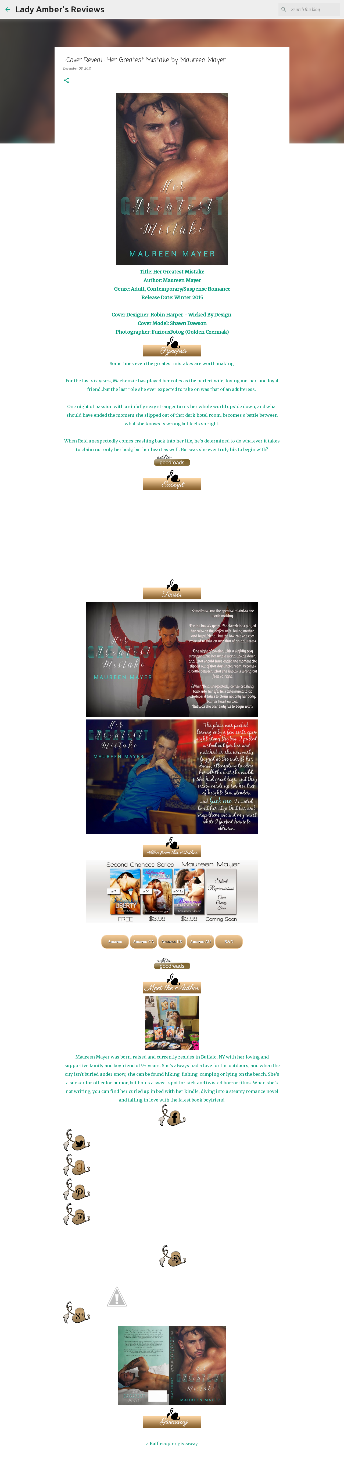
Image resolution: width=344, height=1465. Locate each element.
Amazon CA (143, 942)
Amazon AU (200, 942)
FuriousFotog (168, 332)
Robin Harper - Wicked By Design (190, 315)
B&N (228, 942)
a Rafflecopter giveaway (172, 1443)
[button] (66, 80)
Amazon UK (172, 942)
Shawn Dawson (188, 323)
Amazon (115, 942)
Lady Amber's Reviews (59, 9)
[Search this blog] (311, 9)
